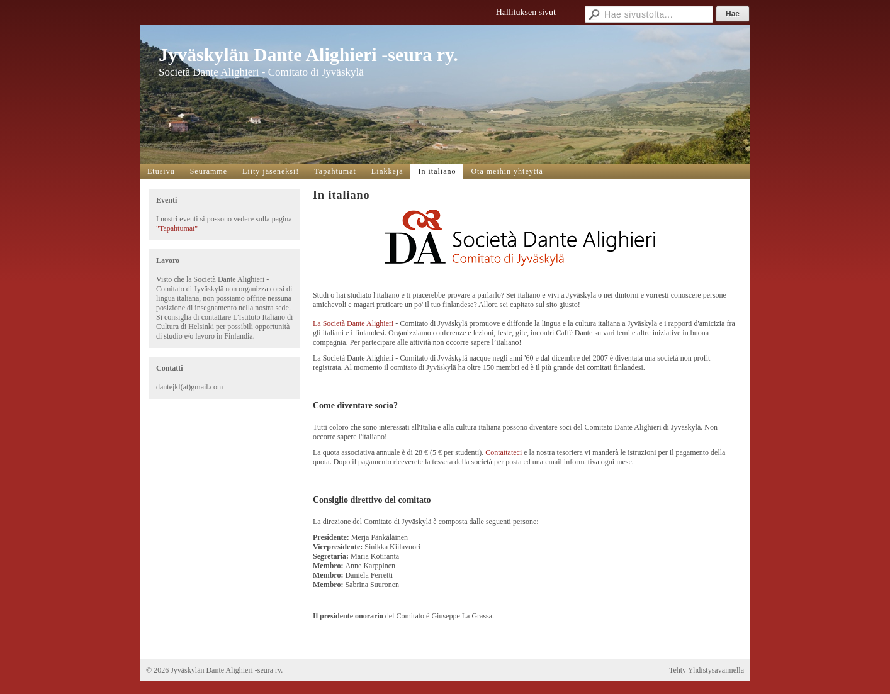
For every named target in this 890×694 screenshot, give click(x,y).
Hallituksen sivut (526, 12)
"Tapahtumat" (177, 228)
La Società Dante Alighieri (353, 323)
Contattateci (503, 452)
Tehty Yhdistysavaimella (706, 670)
